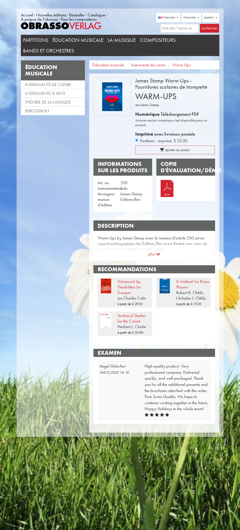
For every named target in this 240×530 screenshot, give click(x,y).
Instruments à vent (45, 93)
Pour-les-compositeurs (79, 19)
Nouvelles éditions (51, 15)
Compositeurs (158, 40)
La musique (122, 40)
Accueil (27, 15)
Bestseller (77, 15)
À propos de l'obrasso (39, 19)
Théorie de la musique (48, 102)
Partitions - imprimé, (163, 140)
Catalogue (96, 15)
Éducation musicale (77, 40)
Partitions (35, 40)
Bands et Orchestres (48, 51)
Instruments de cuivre (48, 84)
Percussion (37, 110)
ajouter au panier (175, 150)
